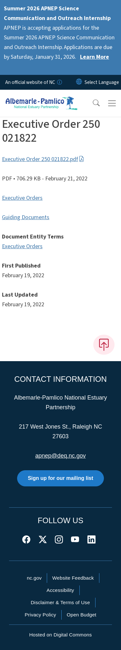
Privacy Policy (40, 614)
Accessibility (60, 590)
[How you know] (59, 82)
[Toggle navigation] (112, 103)
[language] (102, 82)
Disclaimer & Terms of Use (60, 602)
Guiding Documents (25, 217)
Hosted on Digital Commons (60, 634)
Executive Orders (22, 198)
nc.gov (34, 578)
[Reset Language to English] (79, 82)
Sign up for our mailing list (60, 478)
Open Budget (81, 614)
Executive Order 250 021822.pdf (43, 159)
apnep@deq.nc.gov (60, 455)
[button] (92, 103)
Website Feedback (73, 578)
